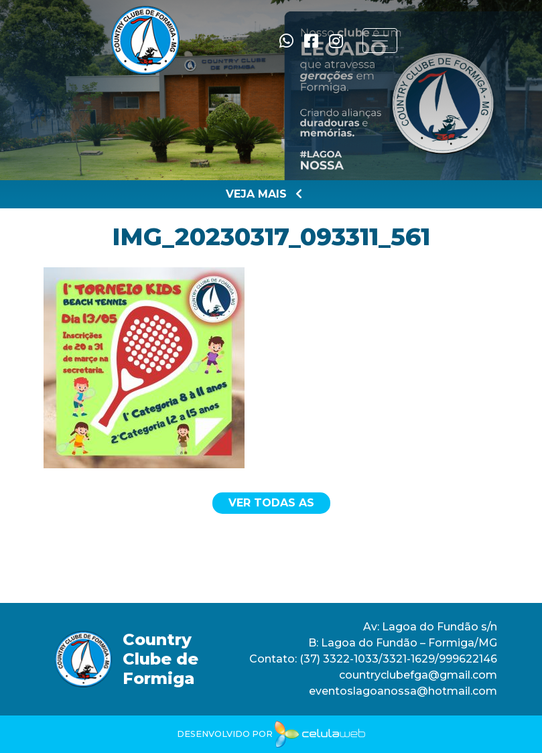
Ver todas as (271, 502)
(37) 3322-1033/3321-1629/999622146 (397, 659)
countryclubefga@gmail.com (418, 675)
